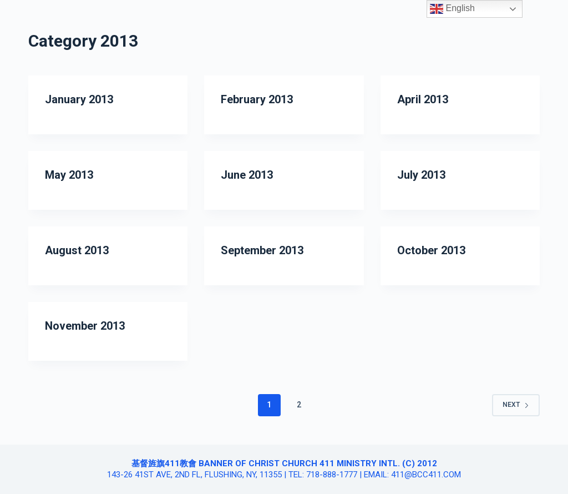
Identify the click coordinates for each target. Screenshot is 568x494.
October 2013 (431, 250)
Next (516, 405)
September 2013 (262, 250)
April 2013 (422, 99)
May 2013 (69, 175)
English (452, 9)
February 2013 (257, 99)
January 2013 (79, 99)
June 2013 (247, 175)
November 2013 (85, 325)
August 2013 (77, 250)
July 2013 (421, 175)
